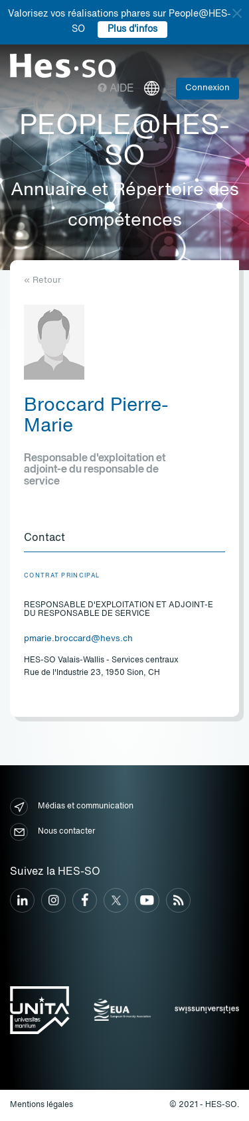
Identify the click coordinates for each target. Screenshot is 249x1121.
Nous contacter (52, 832)
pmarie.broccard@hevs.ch (78, 639)
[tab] (124, 539)
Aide (116, 89)
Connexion (207, 88)
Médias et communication (71, 807)
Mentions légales (41, 1105)
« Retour (42, 280)
